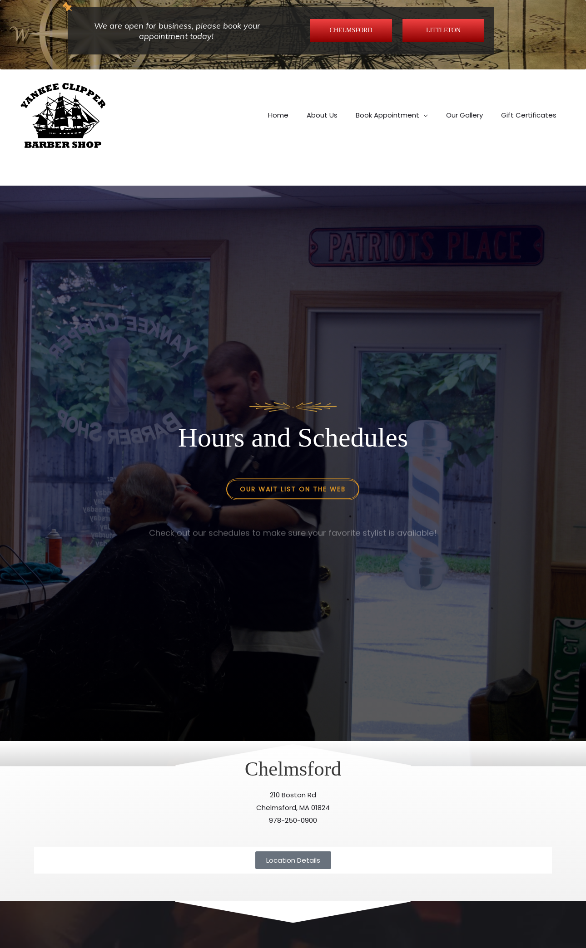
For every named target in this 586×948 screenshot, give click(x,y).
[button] (392, 95)
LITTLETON (443, 30)
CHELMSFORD (350, 30)
